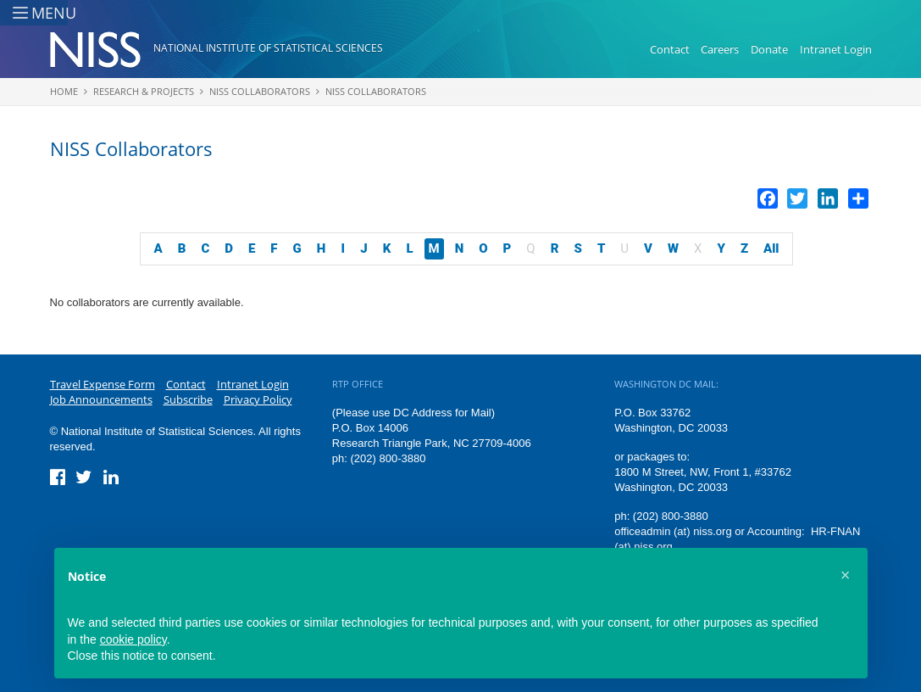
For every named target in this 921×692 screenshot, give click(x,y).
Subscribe (188, 399)
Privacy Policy (258, 399)
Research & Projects (143, 91)
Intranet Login (836, 49)
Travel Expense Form (102, 384)
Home (64, 91)
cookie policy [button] (133, 639)
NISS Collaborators (259, 91)
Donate (769, 49)
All (771, 248)
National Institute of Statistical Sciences (268, 48)
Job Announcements (101, 399)
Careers (720, 49)
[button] (845, 575)
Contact (670, 49)
